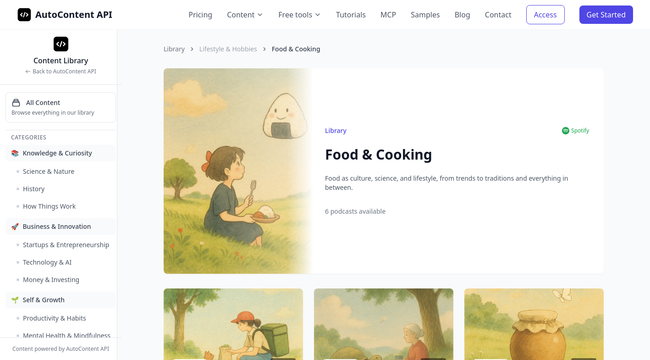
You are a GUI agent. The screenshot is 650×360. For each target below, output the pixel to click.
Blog (462, 15)
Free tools (299, 15)
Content (245, 15)
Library (174, 48)
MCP (388, 15)
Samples (425, 15)
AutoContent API (73, 14)
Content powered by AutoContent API (60, 349)
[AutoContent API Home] (24, 14)
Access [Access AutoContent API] (545, 15)
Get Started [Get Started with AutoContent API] (606, 15)
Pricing (200, 15)
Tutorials (351, 15)
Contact (498, 15)
